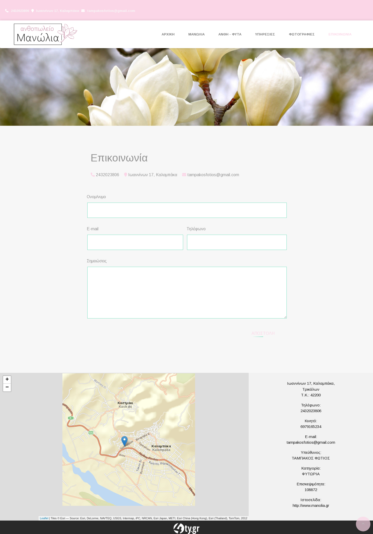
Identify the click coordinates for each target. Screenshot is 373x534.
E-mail (92, 229)
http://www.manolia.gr (311, 505)
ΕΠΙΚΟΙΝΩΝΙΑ (340, 34)
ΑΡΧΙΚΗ (168, 34)
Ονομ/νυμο (96, 197)
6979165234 (310, 426)
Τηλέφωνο (196, 229)
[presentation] (131, 333)
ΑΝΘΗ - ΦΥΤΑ (229, 34)
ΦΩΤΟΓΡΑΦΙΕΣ (302, 34)
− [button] (7, 387)
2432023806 (310, 411)
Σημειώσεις (97, 261)
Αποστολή (263, 333)
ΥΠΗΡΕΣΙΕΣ (265, 34)
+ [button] (7, 380)
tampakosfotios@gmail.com (111, 11)
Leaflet (44, 518)
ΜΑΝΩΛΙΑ (196, 34)
